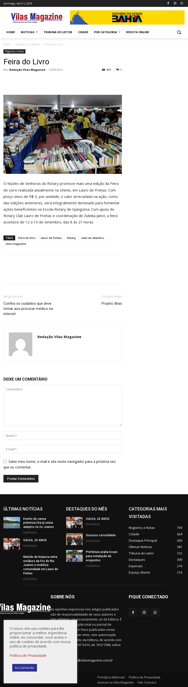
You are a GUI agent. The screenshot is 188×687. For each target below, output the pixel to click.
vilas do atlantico (92, 238)
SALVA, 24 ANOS (35, 540)
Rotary (71, 238)
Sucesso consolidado (101, 535)
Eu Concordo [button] (24, 667)
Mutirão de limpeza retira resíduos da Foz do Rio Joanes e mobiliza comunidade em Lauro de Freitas (40, 565)
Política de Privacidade (28, 655)
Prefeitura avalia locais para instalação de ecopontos (102, 556)
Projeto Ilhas (112, 303)
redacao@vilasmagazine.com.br (89, 660)
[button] (179, 32)
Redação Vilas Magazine (27, 69)
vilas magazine (16, 244)
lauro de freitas (51, 238)
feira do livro (26, 238)
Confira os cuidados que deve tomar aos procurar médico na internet (28, 308)
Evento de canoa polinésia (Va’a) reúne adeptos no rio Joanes (38, 523)
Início (7, 44)
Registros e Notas (27, 44)
